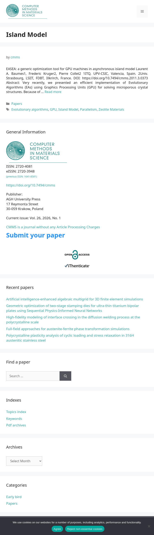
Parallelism (88, 109)
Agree (57, 528)
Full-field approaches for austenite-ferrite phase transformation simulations (67, 328)
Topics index (16, 411)
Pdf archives (16, 425)
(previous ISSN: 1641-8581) (21, 176)
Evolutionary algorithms (29, 109)
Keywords (14, 418)
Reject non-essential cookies (84, 528)
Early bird (14, 496)
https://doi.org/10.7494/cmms (30, 185)
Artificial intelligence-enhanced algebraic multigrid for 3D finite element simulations (74, 299)
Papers (16, 103)
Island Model (68, 109)
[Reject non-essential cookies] (149, 526)
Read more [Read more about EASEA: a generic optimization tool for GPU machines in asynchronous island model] (53, 92)
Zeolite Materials (111, 109)
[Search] (65, 376)
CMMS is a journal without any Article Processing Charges (53, 227)
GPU (53, 109)
